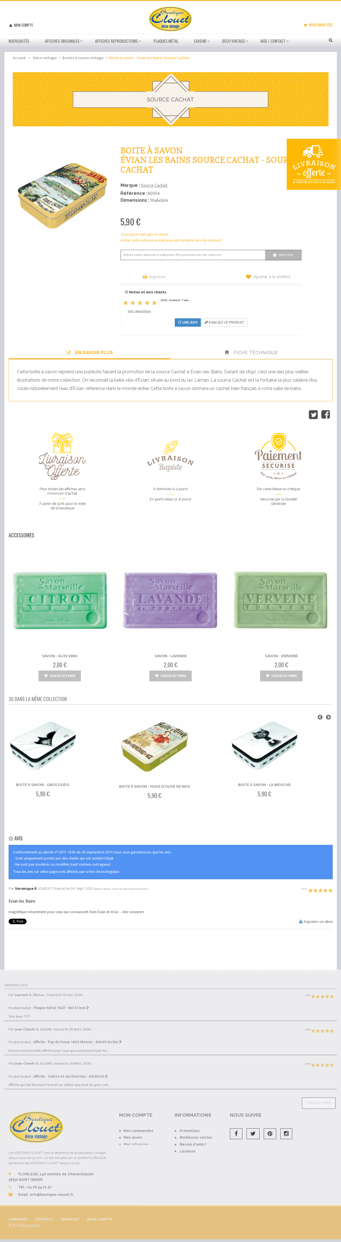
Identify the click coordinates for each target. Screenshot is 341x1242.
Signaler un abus (316, 921)
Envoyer (286, 255)
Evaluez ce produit (224, 322)
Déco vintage (233, 41)
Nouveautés (19, 41)
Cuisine (200, 41)
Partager (325, 415)
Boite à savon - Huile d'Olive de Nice (154, 786)
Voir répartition (139, 311)
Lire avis (188, 322)
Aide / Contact (273, 41)
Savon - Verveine (281, 656)
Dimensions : (134, 200)
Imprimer (157, 277)
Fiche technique (251, 352)
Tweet (313, 414)
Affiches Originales (62, 41)
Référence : (133, 193)
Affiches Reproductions (116, 41)
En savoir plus (89, 352)
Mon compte (23, 25)
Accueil (19, 58)
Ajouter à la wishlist (272, 276)
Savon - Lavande (171, 656)
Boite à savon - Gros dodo (43, 784)
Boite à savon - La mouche (264, 784)
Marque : (130, 185)
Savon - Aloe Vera (59, 656)
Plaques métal (165, 41)
